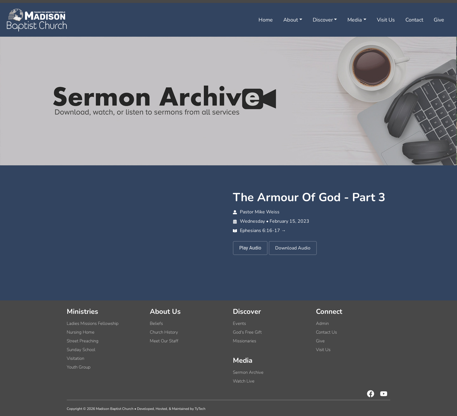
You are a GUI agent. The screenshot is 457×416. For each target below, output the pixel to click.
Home (266, 19)
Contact (414, 19)
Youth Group (79, 367)
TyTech (200, 408)
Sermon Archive (248, 372)
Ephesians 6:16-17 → (259, 230)
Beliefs (156, 323)
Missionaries (244, 341)
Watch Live (243, 381)
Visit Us (386, 19)
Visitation (75, 358)
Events (239, 323)
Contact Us (326, 332)
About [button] (290, 19)
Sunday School (81, 350)
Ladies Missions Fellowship (93, 323)
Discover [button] (323, 19)
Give (439, 19)
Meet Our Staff (164, 341)
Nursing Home (80, 332)
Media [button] (354, 19)
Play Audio (250, 248)
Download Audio (292, 248)
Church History (164, 332)
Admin (322, 323)
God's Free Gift (247, 332)
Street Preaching (83, 341)
